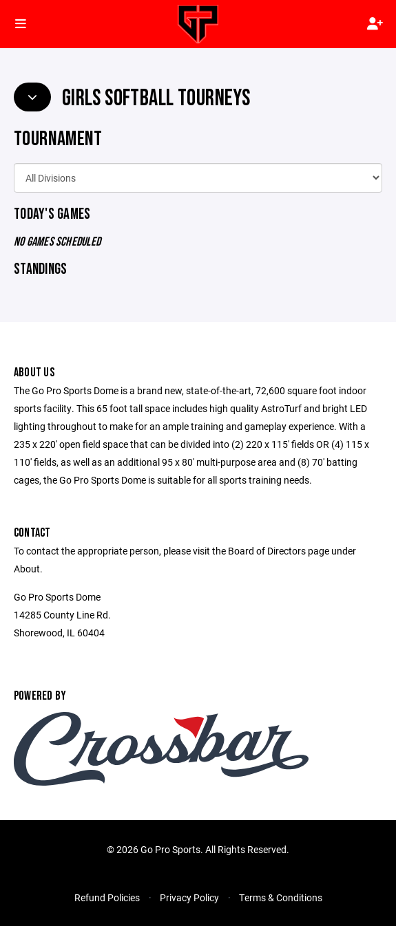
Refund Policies (107, 897)
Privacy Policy (189, 897)
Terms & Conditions (280, 897)
